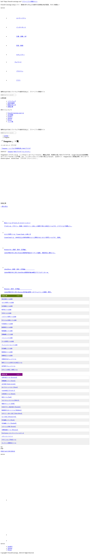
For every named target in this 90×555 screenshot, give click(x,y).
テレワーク (15, 62)
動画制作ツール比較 (7, 327)
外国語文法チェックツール (9, 359)
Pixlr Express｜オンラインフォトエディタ (13, 433)
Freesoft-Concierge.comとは (16, 113)
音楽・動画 (15, 45)
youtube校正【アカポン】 (8, 390)
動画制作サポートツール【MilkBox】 (12, 410)
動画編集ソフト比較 (7, 330)
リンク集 (10, 121)
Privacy (10, 120)
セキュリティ (16, 54)
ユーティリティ (17, 18)
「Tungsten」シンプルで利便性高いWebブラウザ (16, 148)
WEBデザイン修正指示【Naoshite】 (11, 407)
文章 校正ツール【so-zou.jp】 (9, 377)
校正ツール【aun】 (7, 397)
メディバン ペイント (7, 436)
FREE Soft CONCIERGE (8, 451)
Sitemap (10, 118)
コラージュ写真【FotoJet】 (9, 426)
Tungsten (10, 151)
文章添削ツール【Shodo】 (9, 393)
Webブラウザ (17, 151)
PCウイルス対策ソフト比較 (9, 320)
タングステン (26, 151)
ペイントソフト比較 (7, 338)
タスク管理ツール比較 (8, 302)
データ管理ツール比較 (8, 341)
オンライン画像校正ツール (9, 443)
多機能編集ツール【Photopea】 (10, 429)
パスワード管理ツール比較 (9, 316)
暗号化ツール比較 (6, 309)
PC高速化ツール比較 (7, 323)
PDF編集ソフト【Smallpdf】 (9, 423)
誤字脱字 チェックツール (8, 366)
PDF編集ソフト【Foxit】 (8, 420)
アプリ (14, 80)
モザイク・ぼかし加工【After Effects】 (12, 413)
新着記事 (10, 106)
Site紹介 (10, 116)
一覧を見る (4, 206)
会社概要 (10, 115)
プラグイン (15, 71)
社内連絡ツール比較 (7, 306)
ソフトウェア (12, 101)
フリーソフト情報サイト (30, 1)
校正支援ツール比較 (7, 299)
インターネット (17, 27)
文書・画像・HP (17, 36)
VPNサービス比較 (6, 313)
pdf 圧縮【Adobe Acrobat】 (9, 384)
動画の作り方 (12, 105)
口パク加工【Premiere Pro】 (9, 416)
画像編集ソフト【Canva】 (9, 380)
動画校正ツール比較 (7, 352)
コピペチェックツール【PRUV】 (10, 400)
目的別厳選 (11, 103)
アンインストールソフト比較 (9, 345)
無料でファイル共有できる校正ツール (12, 362)
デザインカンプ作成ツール (9, 439)
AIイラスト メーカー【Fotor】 (10, 387)
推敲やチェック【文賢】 (8, 403)
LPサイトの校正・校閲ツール (10, 369)
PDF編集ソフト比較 (7, 348)
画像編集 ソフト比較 (7, 334)
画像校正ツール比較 (7, 355)
